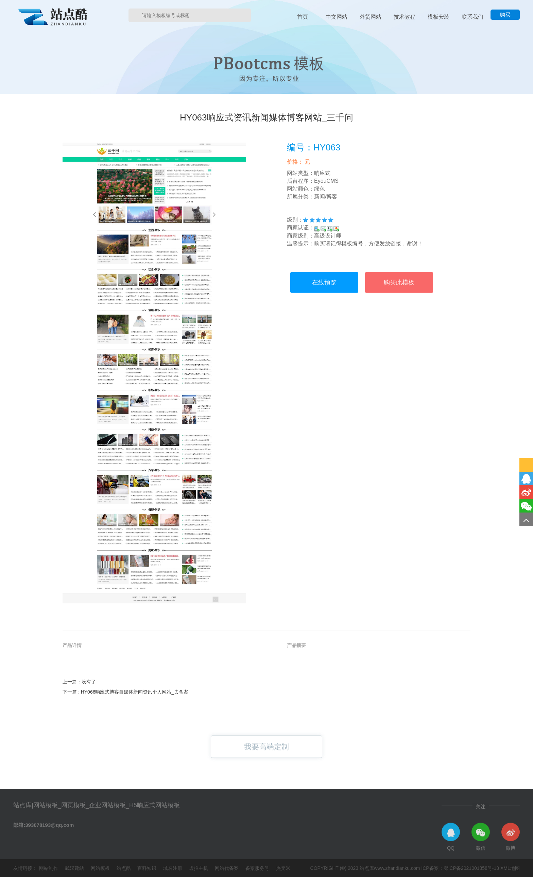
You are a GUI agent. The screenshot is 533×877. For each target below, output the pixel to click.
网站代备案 (227, 868)
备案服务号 (258, 868)
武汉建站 (75, 868)
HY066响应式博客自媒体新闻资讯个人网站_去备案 (135, 722)
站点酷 (124, 868)
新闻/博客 (325, 253)
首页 (302, 17)
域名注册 (173, 868)
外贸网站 (370, 17)
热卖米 (283, 868)
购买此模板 (399, 339)
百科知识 (147, 868)
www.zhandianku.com (397, 868)
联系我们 (472, 17)
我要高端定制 (266, 754)
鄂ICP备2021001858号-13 (471, 868)
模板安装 (438, 17)
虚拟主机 (199, 868)
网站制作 (49, 868)
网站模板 (101, 868)
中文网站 (336, 17)
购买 (505, 15)
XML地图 (510, 868)
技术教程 (404, 17)
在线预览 (324, 339)
